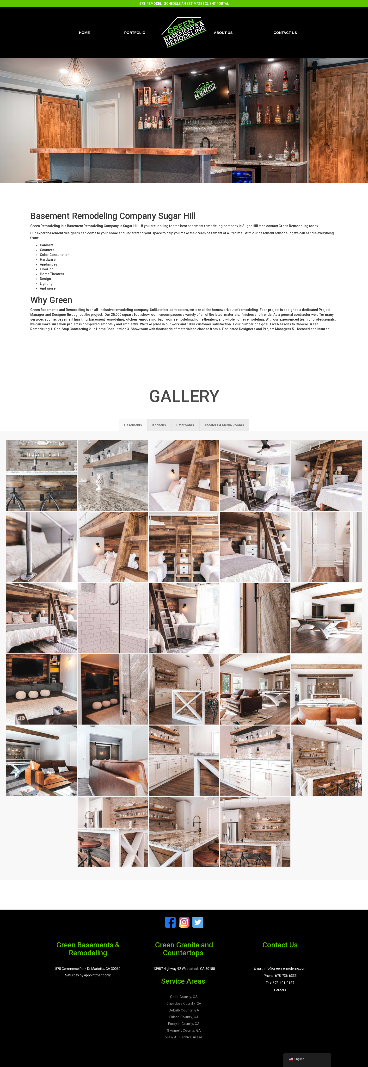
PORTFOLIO (134, 33)
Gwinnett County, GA (184, 1030)
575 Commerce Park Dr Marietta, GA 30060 (88, 969)
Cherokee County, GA (184, 1003)
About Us (223, 33)
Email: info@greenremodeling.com (280, 968)
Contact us (285, 33)
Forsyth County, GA (184, 1024)
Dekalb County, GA (184, 1010)
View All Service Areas (184, 1037)
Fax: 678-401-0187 (280, 983)
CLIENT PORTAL (217, 4)
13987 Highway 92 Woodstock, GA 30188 (184, 969)
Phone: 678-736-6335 (280, 976)
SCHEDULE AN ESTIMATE (183, 4)
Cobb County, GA (184, 997)
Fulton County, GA (184, 1017)
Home (84, 33)
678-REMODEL (150, 4)
